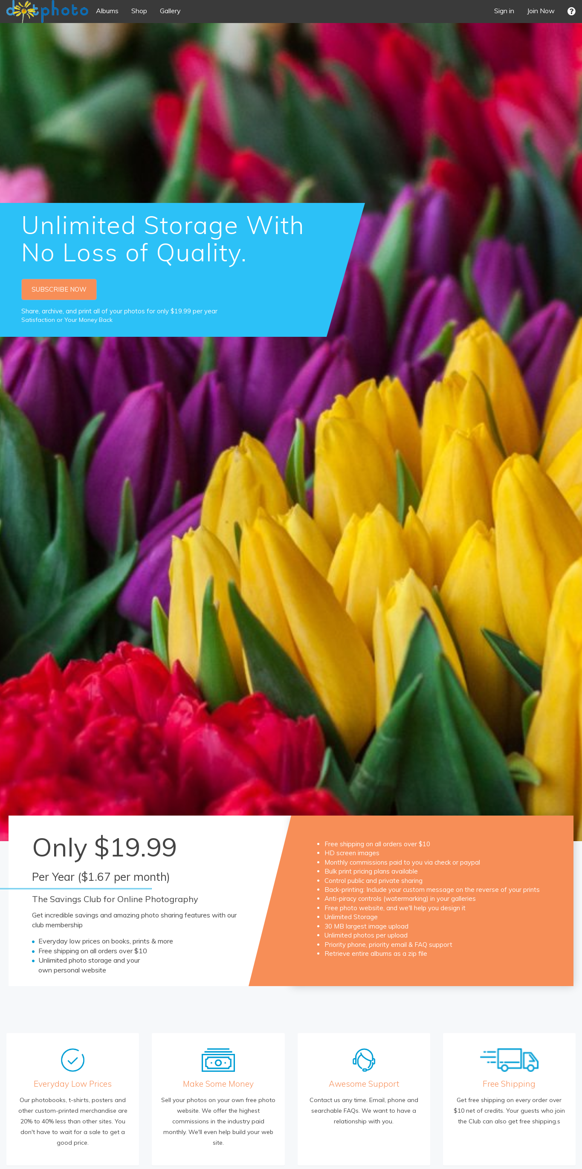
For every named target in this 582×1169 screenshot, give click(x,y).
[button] (571, 11)
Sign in (504, 10)
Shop (139, 10)
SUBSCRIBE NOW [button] (59, 289)
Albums (107, 10)
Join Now (541, 10)
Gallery (170, 10)
